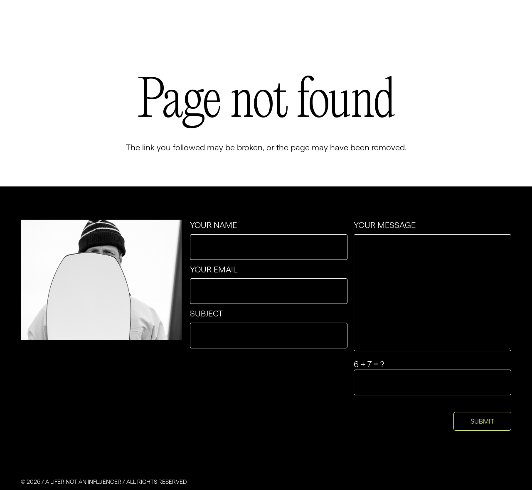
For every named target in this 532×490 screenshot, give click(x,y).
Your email (268, 284)
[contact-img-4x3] (101, 280)
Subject (268, 328)
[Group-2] (75, 29)
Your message (432, 285)
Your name (268, 240)
